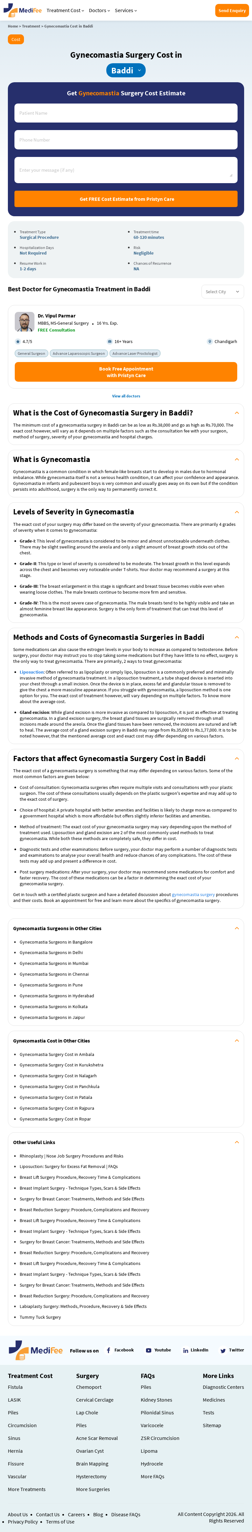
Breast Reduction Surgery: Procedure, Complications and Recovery (84, 1210)
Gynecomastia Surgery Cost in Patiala (56, 1097)
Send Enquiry (232, 10)
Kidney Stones (156, 1399)
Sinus (14, 1438)
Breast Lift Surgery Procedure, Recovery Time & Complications (80, 1177)
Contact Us (48, 1514)
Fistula (15, 1387)
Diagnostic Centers (223, 1387)
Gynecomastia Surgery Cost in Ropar (55, 1119)
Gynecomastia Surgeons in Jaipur (52, 1017)
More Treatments (27, 1489)
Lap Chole (87, 1412)
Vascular (17, 1476)
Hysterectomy (91, 1476)
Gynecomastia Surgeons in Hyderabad (57, 996)
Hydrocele (152, 1463)
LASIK (14, 1399)
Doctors (99, 10)
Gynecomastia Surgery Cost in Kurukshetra (61, 1065)
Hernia (15, 1450)
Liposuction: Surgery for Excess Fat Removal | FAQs (69, 1166)
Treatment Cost (65, 10)
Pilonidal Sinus (157, 1412)
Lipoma (149, 1450)
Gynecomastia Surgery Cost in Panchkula (59, 1086)
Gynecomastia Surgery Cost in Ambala (57, 1054)
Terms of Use (60, 1521)
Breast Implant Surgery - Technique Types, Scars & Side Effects (80, 1188)
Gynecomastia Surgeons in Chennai (54, 974)
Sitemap (212, 1425)
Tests (208, 1412)
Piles (13, 1412)
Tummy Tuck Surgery (40, 1317)
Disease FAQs (125, 1514)
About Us (18, 1514)
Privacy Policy (23, 1521)
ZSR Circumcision (160, 1438)
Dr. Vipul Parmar (56, 315)
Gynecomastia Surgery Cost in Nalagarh (58, 1076)
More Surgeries (93, 1489)
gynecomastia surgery (193, 894)
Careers (76, 1514)
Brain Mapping (92, 1463)
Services (126, 10)
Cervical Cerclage (95, 1399)
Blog (98, 1514)
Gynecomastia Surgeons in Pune (51, 985)
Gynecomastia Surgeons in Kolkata (54, 1006)
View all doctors (126, 395)
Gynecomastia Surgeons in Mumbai (54, 963)
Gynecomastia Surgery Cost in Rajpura (57, 1108)
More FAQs (152, 1476)
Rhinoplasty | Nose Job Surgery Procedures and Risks (71, 1156)
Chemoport (88, 1387)
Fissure (16, 1463)
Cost (15, 39)
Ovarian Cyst (90, 1450)
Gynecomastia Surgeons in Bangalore (56, 942)
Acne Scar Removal (97, 1438)
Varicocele (152, 1425)
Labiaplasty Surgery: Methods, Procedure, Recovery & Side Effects (83, 1306)
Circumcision (22, 1425)
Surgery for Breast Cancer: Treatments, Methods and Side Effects (82, 1199)
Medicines (214, 1399)
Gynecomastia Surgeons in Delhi (51, 952)
